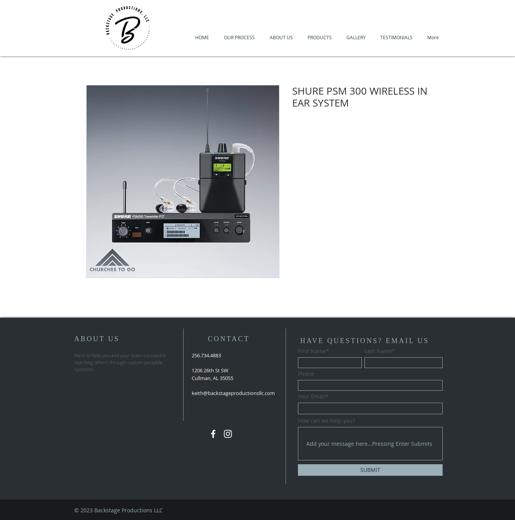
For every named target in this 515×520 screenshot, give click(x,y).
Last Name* (380, 351)
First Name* (313, 351)
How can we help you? (326, 420)
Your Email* (313, 396)
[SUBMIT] (370, 470)
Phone (306, 374)
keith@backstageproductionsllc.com (233, 393)
